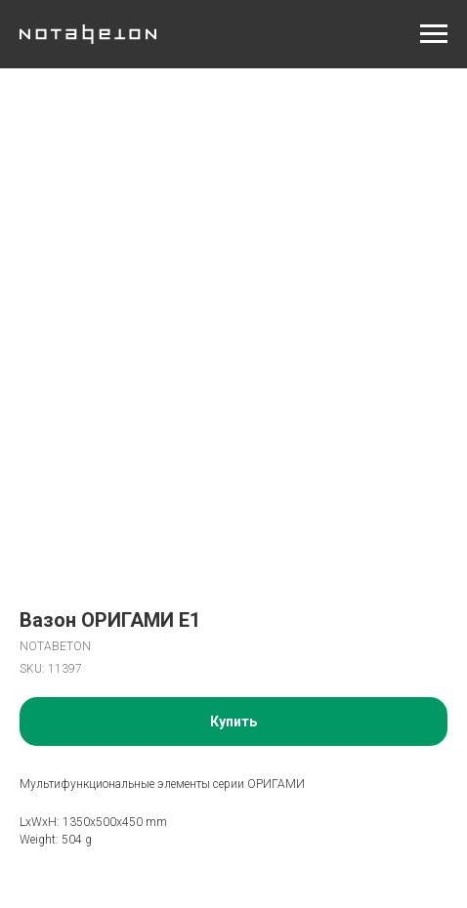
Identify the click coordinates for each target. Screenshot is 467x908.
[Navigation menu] (433, 34)
